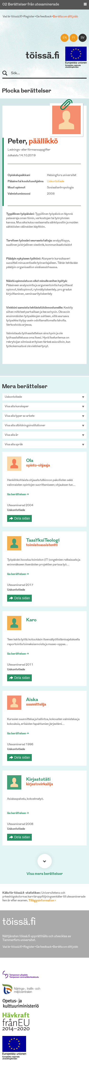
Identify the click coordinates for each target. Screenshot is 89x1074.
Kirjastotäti (38, 779)
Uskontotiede (55, 181)
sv (82, 37)
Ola (29, 461)
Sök (7, 73)
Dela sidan (22, 518)
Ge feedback (44, 16)
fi (73, 37)
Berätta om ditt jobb (65, 16)
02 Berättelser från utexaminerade (30, 4)
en (65, 37)
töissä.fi (42, 56)
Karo (31, 620)
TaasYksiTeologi (43, 540)
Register (29, 16)
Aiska (32, 700)
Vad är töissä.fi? (12, 16)
